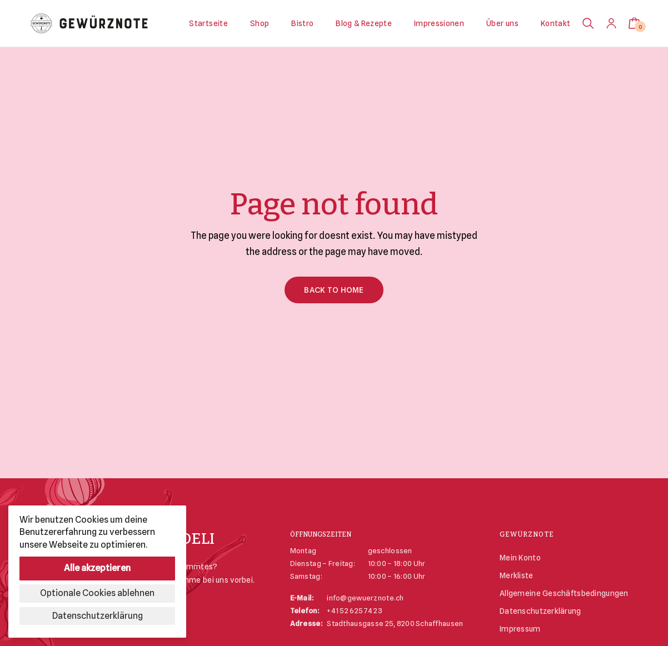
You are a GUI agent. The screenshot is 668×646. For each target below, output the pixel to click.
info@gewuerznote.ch (365, 597)
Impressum (520, 628)
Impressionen (439, 23)
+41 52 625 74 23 (354, 610)
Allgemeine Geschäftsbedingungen (564, 593)
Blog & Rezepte (364, 23)
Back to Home (333, 290)
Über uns (502, 23)
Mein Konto (520, 557)
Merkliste (517, 575)
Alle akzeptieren (97, 568)
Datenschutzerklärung (540, 611)
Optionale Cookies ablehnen (97, 593)
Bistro (302, 23)
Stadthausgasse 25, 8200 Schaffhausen (395, 623)
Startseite (208, 23)
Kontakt (555, 23)
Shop (259, 23)
